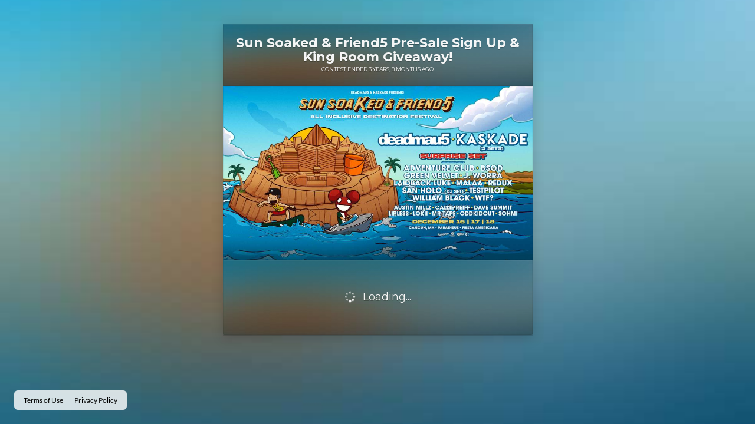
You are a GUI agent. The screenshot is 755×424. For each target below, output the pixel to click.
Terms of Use (43, 400)
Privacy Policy (95, 400)
